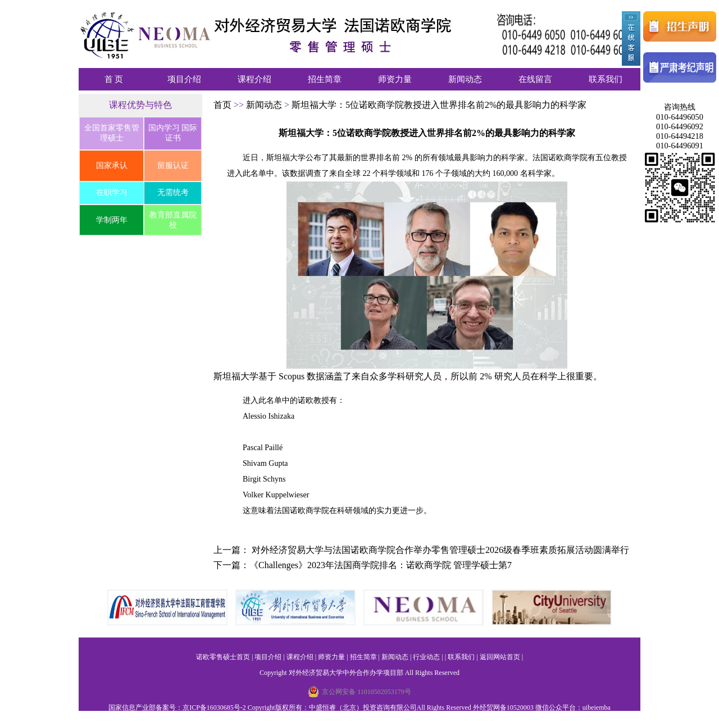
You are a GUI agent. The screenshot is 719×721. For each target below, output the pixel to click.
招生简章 (325, 79)
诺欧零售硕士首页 (223, 657)
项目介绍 (184, 79)
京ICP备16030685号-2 (214, 707)
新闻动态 (465, 79)
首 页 (114, 79)
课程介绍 (254, 79)
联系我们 (605, 79)
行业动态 (426, 657)
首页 (223, 105)
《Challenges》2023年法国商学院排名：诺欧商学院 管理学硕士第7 (380, 565)
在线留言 (535, 79)
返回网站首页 (500, 657)
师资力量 (395, 79)
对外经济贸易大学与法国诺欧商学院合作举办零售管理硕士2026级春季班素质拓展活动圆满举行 (440, 550)
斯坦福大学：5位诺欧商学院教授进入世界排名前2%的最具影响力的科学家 (439, 105)
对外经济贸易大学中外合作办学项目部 (346, 673)
